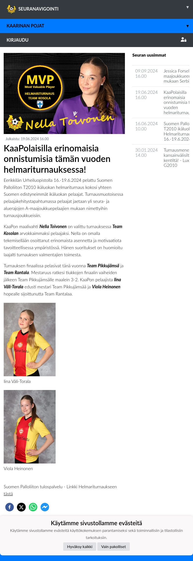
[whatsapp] (33, 507)
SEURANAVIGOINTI (100, 7)
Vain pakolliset (113, 546)
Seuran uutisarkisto (153, 179)
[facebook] (9, 507)
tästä (8, 493)
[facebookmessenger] (44, 507)
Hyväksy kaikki (79, 546)
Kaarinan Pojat (100, 26)
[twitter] (21, 507)
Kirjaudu (96, 40)
